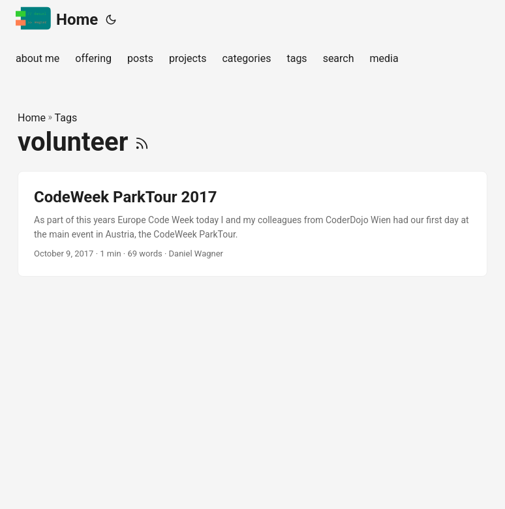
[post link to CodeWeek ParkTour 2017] (252, 224)
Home (57, 18)
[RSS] (141, 142)
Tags (66, 118)
